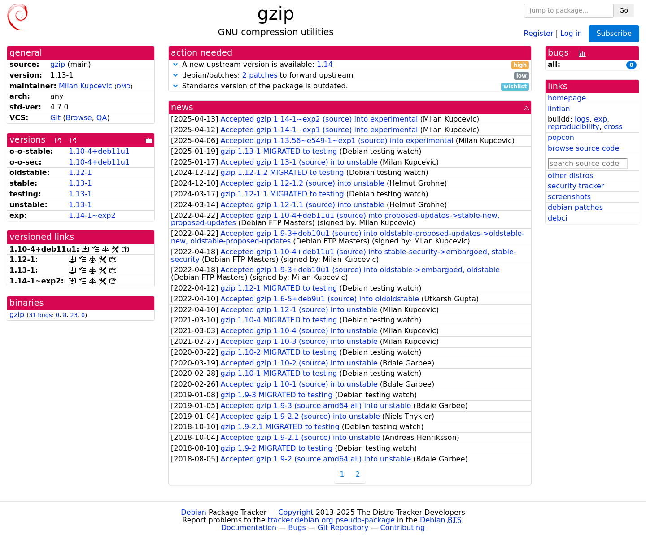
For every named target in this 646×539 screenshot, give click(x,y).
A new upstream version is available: (350, 65)
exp (600, 119)
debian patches (575, 207)
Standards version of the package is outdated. (350, 86)
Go (624, 10)
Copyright (295, 512)
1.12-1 (80, 172)
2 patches (260, 75)
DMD (124, 86)
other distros (570, 175)
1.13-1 (80, 183)
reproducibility (573, 126)
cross (613, 126)
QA (101, 117)
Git (55, 117)
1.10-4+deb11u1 (99, 151)
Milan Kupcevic (85, 86)
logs (582, 119)
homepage (567, 98)
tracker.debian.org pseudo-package (331, 520)
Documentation (248, 527)
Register (539, 33)
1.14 (325, 64)
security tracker (576, 186)
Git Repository (343, 527)
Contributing (402, 527)
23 (74, 315)
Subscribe (614, 33)
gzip (57, 64)
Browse (78, 117)
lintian (559, 108)
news (182, 107)
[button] (175, 64)
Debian (193, 512)
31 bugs (40, 315)
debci (557, 218)
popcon (561, 137)
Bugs (297, 527)
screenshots (569, 196)
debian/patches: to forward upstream (350, 75)
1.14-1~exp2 (92, 215)
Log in (571, 33)
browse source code (583, 148)
